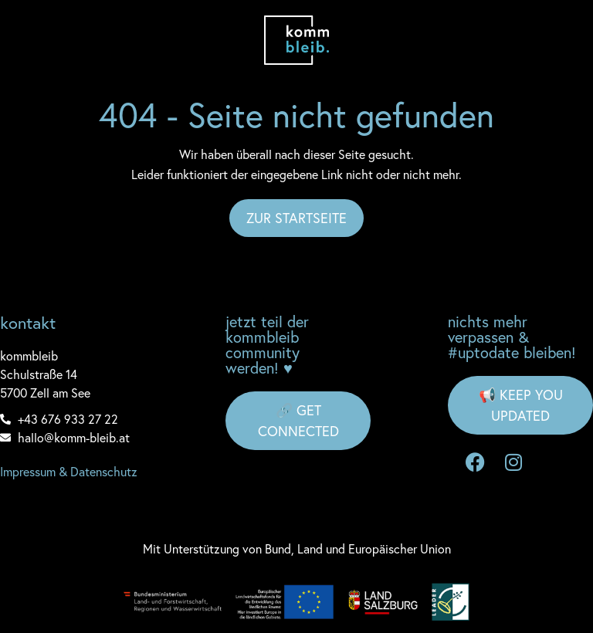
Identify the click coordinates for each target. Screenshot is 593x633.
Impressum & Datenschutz (68, 471)
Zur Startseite (296, 217)
